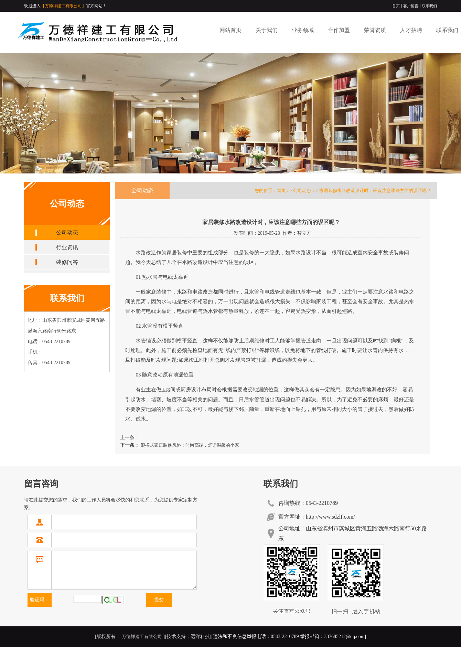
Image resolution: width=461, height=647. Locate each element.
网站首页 (230, 30)
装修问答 (67, 262)
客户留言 (410, 6)
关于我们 (267, 30)
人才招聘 (411, 30)
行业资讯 (67, 247)
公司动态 (67, 232)
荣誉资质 (375, 30)
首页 (396, 6)
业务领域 (303, 30)
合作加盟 (339, 30)
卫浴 (165, 389)
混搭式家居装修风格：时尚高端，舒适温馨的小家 (189, 445)
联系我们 (429, 6)
